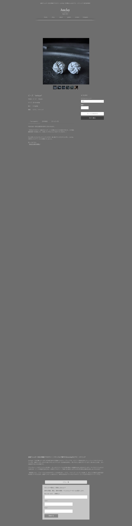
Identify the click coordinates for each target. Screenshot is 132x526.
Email (46, 508)
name (46, 501)
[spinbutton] (84, 107)
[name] (58, 504)
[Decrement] (82, 107)
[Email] (58, 511)
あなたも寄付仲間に (34, 144)
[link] (34, 121)
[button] (54, 17)
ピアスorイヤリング (86, 98)
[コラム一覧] (66, 482)
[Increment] (87, 107)
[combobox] (92, 101)
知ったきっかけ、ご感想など (52, 493)
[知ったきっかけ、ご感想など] (65, 497)
